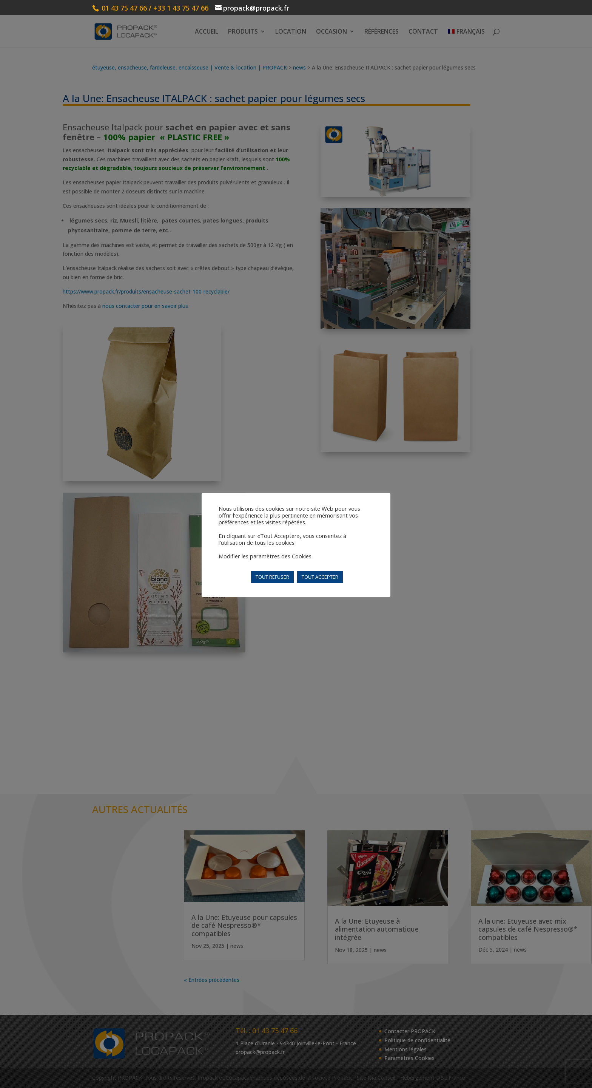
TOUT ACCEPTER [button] (320, 576)
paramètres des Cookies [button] (280, 556)
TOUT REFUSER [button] (272, 576)
